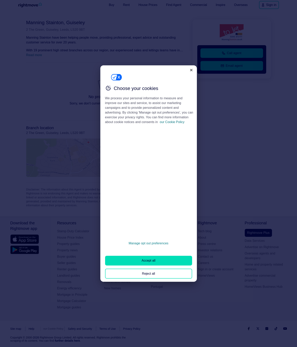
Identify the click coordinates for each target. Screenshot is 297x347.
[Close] (191, 70)
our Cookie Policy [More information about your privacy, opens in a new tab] (172, 122)
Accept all (148, 260)
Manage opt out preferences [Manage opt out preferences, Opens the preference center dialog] (148, 243)
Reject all (148, 273)
